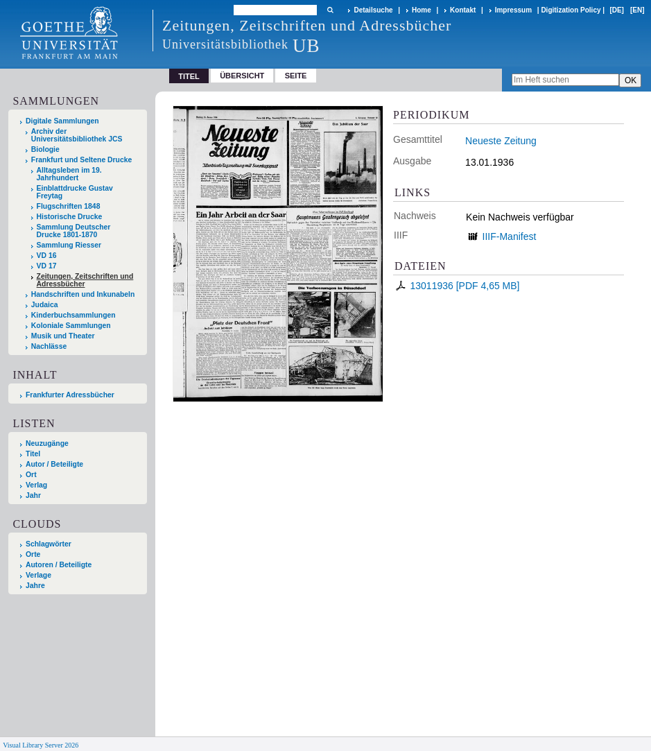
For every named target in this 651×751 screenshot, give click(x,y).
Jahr (33, 495)
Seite (296, 75)
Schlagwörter (48, 544)
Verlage (38, 575)
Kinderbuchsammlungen (73, 315)
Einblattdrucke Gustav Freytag (75, 192)
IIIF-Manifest (510, 236)
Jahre (35, 585)
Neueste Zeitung (501, 140)
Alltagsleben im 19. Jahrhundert (69, 174)
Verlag (36, 485)
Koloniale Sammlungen (71, 325)
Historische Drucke (70, 217)
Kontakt (463, 10)
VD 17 (47, 266)
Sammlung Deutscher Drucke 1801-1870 (74, 231)
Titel (33, 454)
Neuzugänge (47, 443)
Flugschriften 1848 (69, 206)
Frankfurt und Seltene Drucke (81, 160)
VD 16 (47, 255)
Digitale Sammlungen (62, 121)
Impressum (513, 10)
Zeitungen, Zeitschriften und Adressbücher (85, 280)
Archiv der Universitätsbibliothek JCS (77, 135)
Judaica (44, 305)
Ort (31, 474)
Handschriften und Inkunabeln (83, 294)
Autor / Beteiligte (54, 464)
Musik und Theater (63, 336)
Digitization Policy (570, 10)
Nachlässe (49, 346)
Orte (33, 554)
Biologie (45, 149)
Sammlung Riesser (69, 245)
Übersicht (242, 75)
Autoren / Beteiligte (59, 565)
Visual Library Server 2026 (40, 745)
